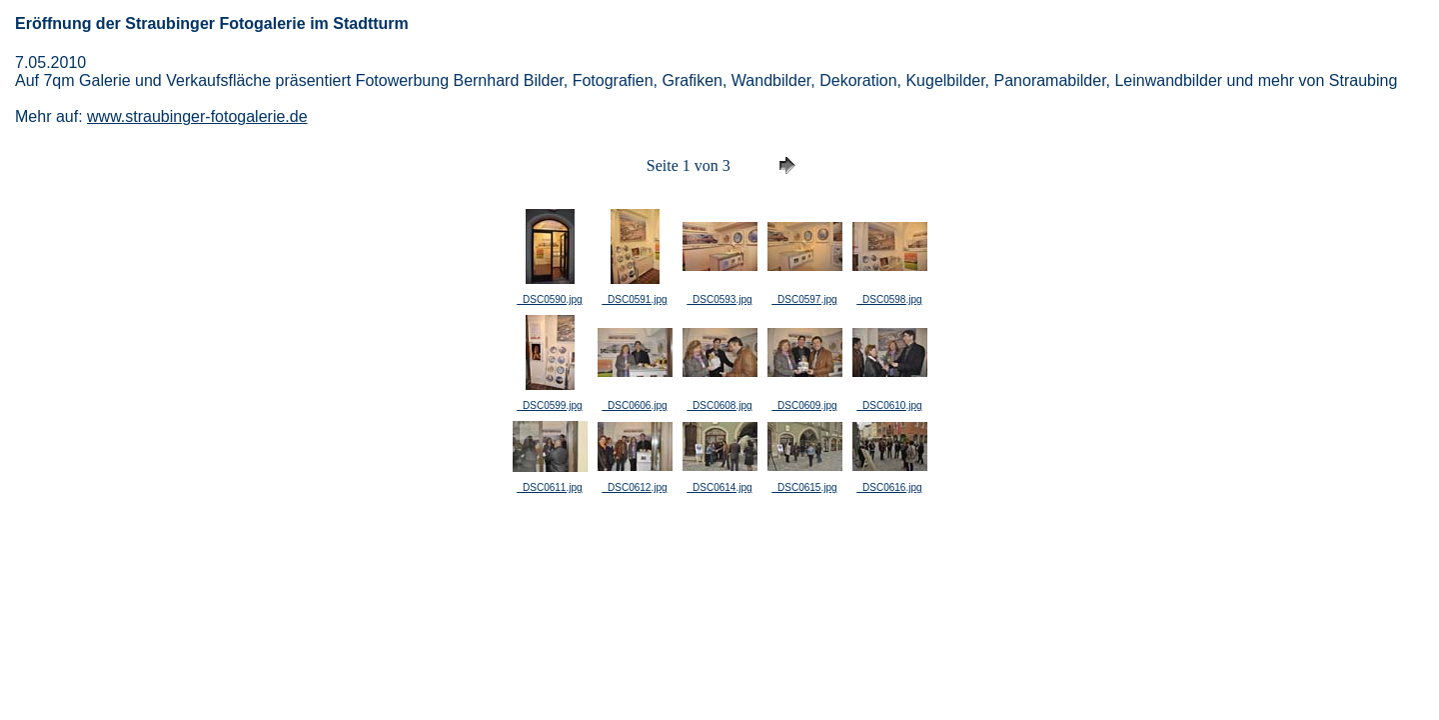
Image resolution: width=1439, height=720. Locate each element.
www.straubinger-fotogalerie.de (197, 116)
